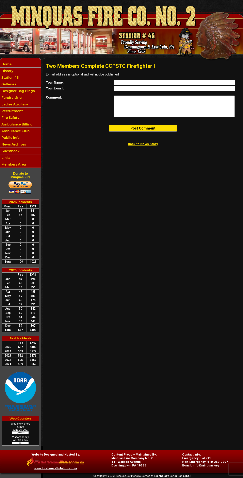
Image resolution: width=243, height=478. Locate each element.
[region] (20, 114)
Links (5, 158)
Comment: (54, 97)
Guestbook (10, 151)
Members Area (13, 164)
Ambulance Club (15, 131)
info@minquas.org (206, 465)
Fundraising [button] (11, 98)
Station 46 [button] (10, 78)
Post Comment (143, 128)
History (7, 71)
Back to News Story (143, 144)
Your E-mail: (55, 88)
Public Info (10, 138)
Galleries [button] (8, 84)
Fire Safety (10, 118)
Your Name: (55, 82)
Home (6, 64)
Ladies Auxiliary (14, 104)
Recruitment (12, 111)
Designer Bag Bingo (18, 91)
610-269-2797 (217, 462)
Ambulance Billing (17, 124)
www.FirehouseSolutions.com (55, 468)
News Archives (13, 144)
